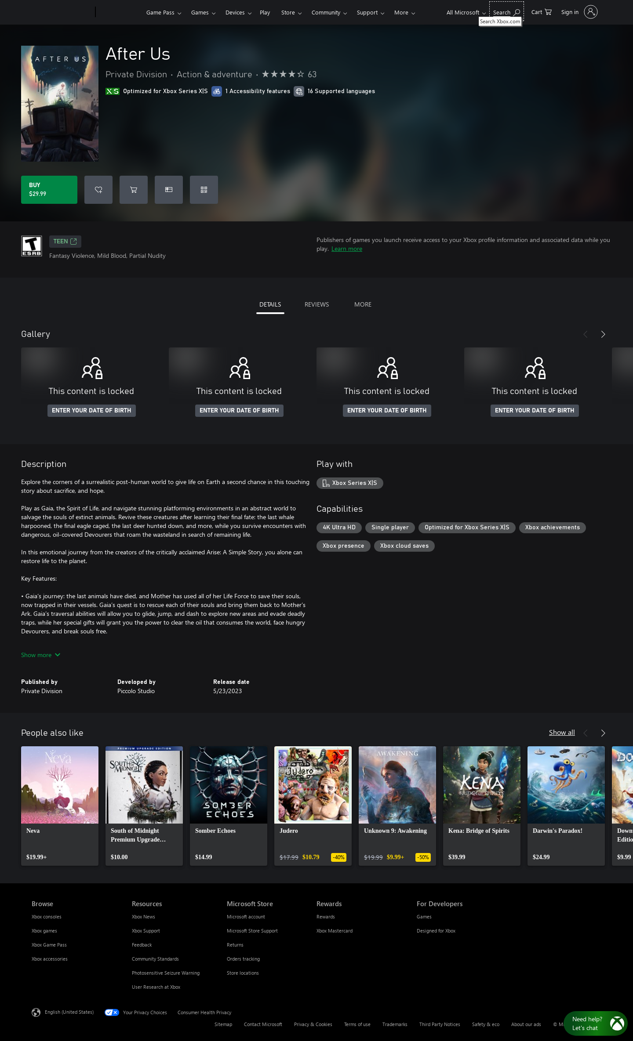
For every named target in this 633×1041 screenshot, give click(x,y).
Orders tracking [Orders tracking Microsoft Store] (243, 958)
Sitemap (223, 1024)
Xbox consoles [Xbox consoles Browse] (47, 916)
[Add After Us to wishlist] (98, 190)
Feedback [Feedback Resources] (142, 944)
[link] (59, 806)
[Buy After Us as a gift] (169, 190)
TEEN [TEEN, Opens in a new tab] (65, 241)
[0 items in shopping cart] (541, 11)
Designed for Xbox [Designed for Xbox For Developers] (436, 930)
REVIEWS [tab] (317, 304)
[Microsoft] (62, 12)
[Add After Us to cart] (134, 190)
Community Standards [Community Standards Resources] (155, 958)
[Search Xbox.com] (506, 11)
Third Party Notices (439, 1024)
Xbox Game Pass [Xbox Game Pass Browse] (49, 944)
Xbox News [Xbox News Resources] (143, 916)
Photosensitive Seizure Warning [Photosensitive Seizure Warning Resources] (166, 973)
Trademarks (394, 1024)
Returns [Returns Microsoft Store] (235, 944)
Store (288, 12)
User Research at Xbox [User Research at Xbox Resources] (156, 987)
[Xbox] (120, 12)
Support (367, 12)
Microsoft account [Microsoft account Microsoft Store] (246, 916)
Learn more (346, 248)
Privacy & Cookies (313, 1024)
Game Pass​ (160, 12)
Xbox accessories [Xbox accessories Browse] (50, 958)
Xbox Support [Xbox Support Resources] (146, 930)
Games (200, 12)
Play (265, 12)
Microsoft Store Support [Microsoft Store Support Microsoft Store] (252, 930)
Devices (235, 12)
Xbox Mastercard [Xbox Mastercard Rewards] (334, 930)
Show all (562, 732)
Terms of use (357, 1024)
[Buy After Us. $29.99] (49, 190)
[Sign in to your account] (578, 11)
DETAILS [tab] (270, 304)
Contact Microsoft (263, 1024)
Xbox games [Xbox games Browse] (44, 930)
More (401, 12)
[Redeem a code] (204, 190)
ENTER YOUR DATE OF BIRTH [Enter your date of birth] (91, 411)
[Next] (603, 334)
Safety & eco (485, 1024)
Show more (40, 655)
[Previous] (585, 334)
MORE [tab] (362, 304)
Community (326, 12)
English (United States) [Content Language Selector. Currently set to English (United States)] (69, 1012)
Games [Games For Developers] (424, 916)
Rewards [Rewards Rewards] (325, 916)
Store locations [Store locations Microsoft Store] (243, 973)
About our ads (526, 1024)
